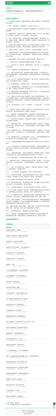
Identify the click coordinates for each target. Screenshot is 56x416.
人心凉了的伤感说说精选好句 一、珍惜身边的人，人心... (28, 270)
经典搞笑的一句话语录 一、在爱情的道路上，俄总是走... (28, 379)
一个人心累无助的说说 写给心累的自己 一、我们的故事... (28, 351)
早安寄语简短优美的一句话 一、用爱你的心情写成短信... (28, 362)
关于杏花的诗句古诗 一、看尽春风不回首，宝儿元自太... (28, 253)
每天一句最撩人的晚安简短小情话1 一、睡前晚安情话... (28, 299)
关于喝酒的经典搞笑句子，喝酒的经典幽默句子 (20, 404)
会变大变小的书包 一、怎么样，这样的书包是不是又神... (28, 385)
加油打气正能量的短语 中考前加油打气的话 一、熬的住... (28, 328)
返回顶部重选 (54, 406)
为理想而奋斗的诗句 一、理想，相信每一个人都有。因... (28, 259)
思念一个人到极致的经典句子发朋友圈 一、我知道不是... (28, 356)
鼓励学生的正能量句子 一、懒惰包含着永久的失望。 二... (28, 345)
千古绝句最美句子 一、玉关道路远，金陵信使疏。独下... (28, 293)
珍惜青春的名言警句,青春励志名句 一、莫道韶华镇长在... (28, 230)
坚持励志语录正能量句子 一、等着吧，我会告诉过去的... (28, 374)
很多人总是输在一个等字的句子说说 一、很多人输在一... (28, 322)
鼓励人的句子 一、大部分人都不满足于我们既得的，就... (28, 282)
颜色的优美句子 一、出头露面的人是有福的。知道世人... (28, 333)
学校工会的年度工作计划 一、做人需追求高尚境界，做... (28, 339)
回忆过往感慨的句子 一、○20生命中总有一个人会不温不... (28, 276)
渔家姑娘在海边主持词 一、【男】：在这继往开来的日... (28, 316)
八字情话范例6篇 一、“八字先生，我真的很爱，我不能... (28, 391)
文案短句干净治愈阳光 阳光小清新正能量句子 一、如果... (28, 236)
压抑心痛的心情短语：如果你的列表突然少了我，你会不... (28, 288)
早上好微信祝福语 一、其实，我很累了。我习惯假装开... (28, 311)
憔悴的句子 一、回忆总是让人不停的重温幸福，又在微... (28, 265)
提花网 (16, 3)
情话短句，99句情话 (14, 402)
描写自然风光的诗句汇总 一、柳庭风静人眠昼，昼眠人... (28, 368)
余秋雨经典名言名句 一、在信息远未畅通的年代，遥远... (28, 305)
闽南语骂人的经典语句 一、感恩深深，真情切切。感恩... (28, 396)
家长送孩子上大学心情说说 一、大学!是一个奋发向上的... (28, 247)
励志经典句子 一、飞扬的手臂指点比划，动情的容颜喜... (28, 242)
